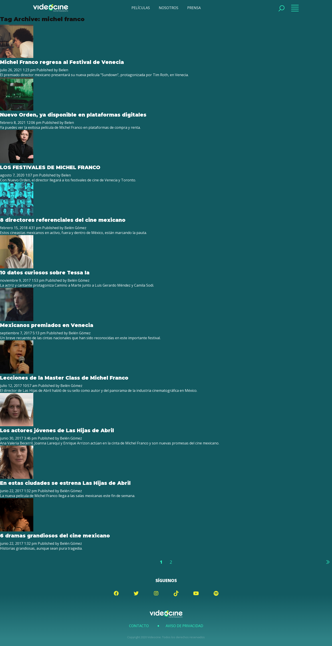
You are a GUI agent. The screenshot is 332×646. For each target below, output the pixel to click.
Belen (63, 69)
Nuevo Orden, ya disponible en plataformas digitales (73, 115)
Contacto (139, 625)
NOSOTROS (168, 7)
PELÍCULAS (140, 7)
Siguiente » (327, 561)
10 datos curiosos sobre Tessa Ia (44, 272)
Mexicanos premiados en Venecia (46, 325)
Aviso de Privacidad (184, 625)
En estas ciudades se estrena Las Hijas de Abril (65, 483)
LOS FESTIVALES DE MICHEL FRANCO (50, 167)
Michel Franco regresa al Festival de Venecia (62, 62)
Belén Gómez (75, 227)
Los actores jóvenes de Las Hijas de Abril (57, 430)
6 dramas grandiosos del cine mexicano (55, 536)
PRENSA (194, 7)
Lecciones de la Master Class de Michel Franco (64, 378)
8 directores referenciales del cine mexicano (62, 220)
